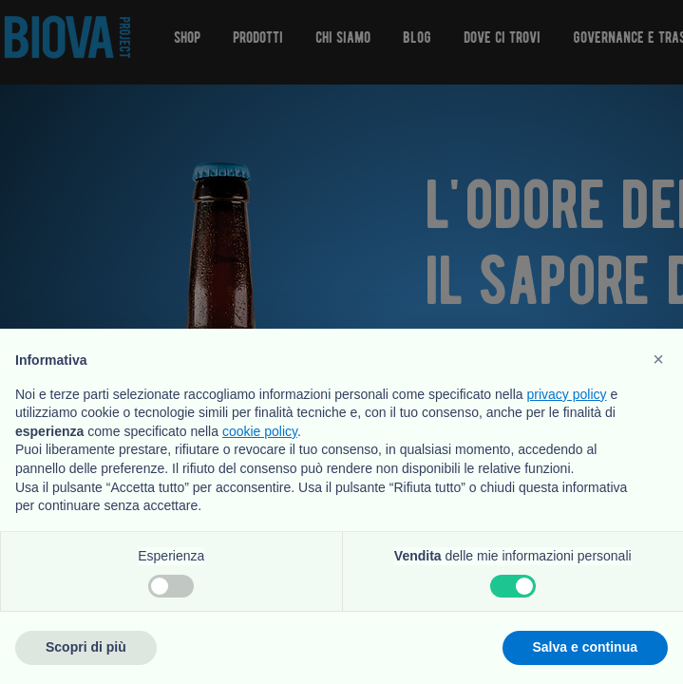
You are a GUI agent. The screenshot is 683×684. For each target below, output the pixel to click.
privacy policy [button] (567, 394)
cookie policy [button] (259, 431)
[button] (658, 359)
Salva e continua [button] (585, 647)
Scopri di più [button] (86, 647)
